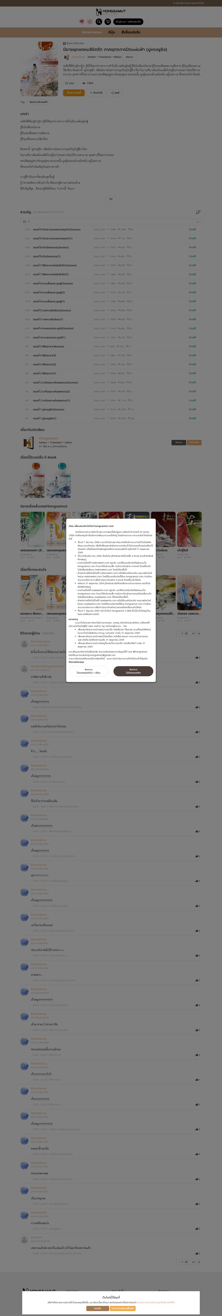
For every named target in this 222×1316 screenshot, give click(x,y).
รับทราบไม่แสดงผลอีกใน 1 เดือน (88, 671)
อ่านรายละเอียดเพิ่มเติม (122, 1308)
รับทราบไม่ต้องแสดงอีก (133, 671)
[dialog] (111, 658)
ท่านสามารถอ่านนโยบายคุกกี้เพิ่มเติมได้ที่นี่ (156, 1302)
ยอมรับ (97, 1308)
